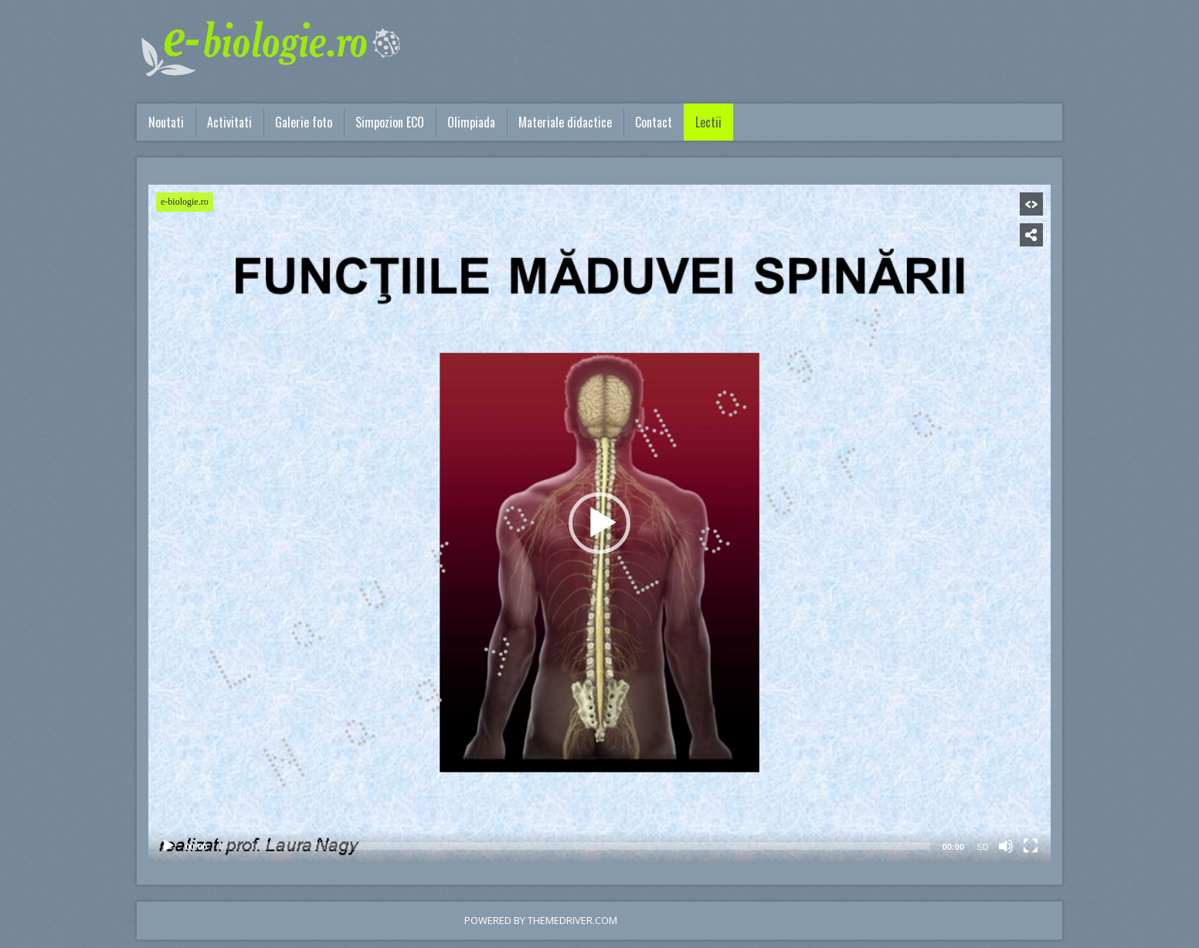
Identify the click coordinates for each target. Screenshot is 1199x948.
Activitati (229, 122)
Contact (653, 122)
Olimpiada (471, 122)
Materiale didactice (565, 122)
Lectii (708, 122)
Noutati (166, 122)
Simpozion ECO (389, 122)
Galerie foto (303, 122)
